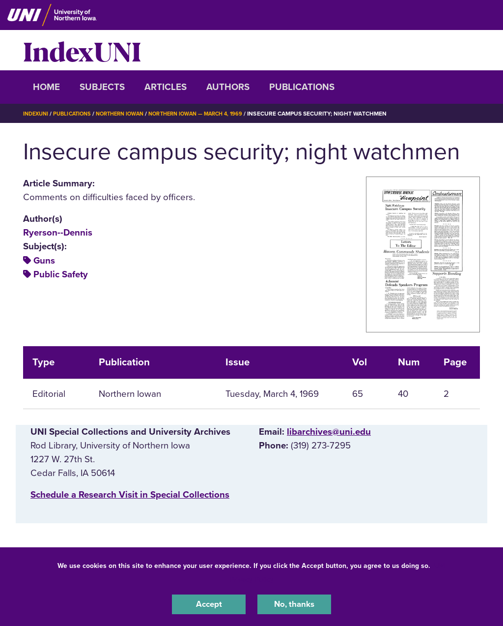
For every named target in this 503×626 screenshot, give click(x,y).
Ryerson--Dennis (57, 232)
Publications (302, 87)
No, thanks (294, 603)
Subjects (102, 87)
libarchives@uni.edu (329, 431)
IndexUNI (82, 50)
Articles (165, 87)
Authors (228, 87)
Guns (44, 260)
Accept (209, 603)
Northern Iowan (128, 113)
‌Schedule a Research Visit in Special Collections (129, 494)
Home (46, 87)
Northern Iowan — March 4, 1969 (212, 113)
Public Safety (60, 274)
